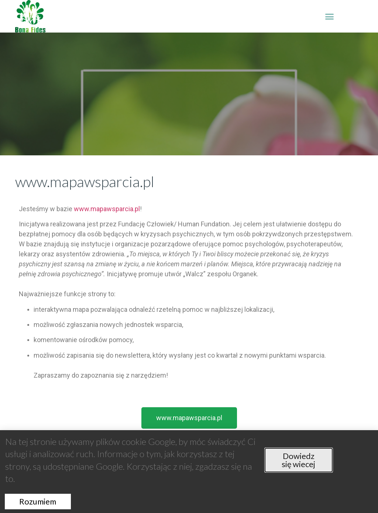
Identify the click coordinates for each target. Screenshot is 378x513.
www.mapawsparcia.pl (107, 209)
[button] (330, 16)
